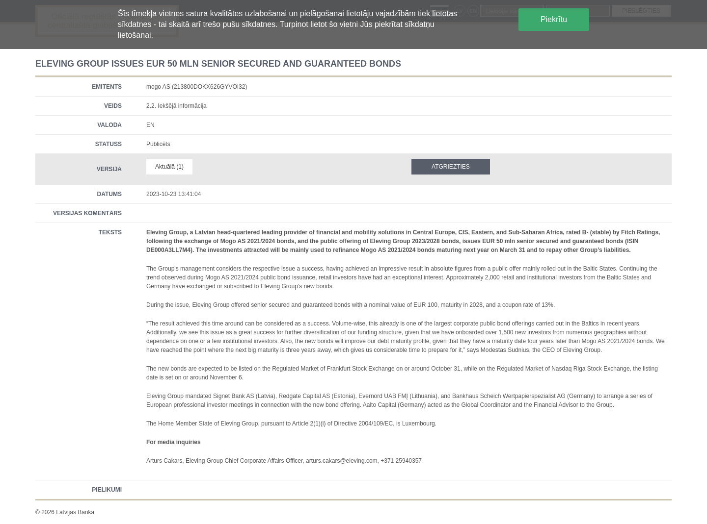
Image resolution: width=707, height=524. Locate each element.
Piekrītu (554, 19)
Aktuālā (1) (169, 166)
